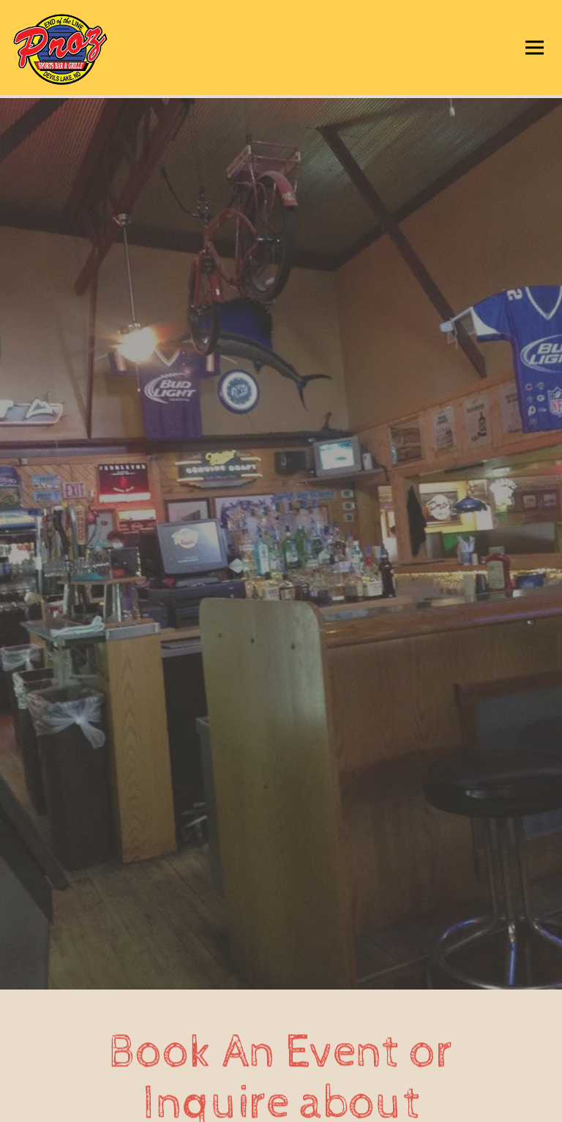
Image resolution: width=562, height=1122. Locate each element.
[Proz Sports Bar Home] (84, 47)
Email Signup (281, 1105)
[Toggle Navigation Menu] (534, 48)
